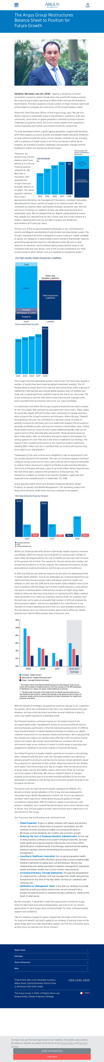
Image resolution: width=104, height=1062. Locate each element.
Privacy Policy (67, 1043)
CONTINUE (52, 1057)
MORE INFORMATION (52, 1051)
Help (51, 968)
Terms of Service (36, 997)
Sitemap (50, 997)
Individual (51, 956)
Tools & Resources (51, 962)
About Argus (51, 950)
